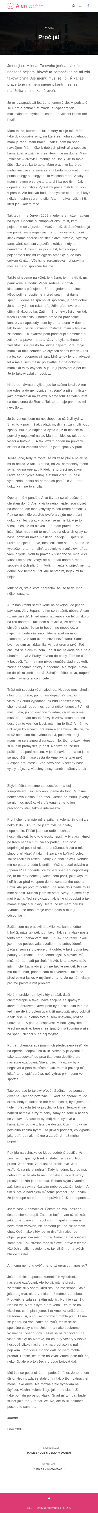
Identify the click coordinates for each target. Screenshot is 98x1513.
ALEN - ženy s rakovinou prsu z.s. (49, 1507)
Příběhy (49, 28)
